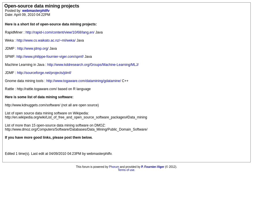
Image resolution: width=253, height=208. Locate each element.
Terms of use (126, 170)
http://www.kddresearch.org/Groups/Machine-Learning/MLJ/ (93, 65)
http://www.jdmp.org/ (32, 49)
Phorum (114, 166)
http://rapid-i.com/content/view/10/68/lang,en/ (59, 32)
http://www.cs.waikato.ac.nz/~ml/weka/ (45, 40)
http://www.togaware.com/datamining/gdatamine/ (83, 81)
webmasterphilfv (36, 11)
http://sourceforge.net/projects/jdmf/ (44, 73)
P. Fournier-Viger (152, 166)
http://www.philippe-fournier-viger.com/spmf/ (50, 57)
